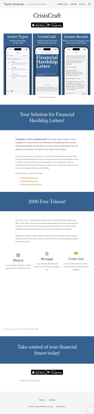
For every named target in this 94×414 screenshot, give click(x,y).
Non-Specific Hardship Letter (31, 184)
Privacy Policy (60, 407)
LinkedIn (73, 4)
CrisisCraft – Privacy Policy (30, 380)
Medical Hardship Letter (29, 178)
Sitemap (52, 400)
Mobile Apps (63, 4)
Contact (82, 4)
